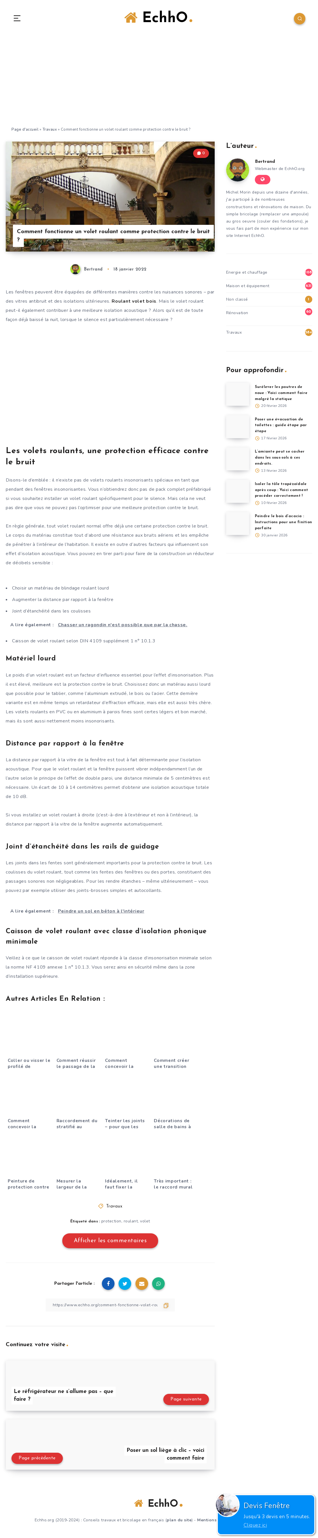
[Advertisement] (159, 83)
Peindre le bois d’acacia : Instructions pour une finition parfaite (283, 522)
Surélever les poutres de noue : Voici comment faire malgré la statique (281, 393)
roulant (131, 1221)
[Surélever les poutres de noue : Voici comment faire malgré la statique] (237, 394)
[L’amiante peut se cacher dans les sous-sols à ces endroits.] (237, 458)
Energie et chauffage (246, 272)
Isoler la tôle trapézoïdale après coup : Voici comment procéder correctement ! (281, 490)
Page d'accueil (24, 129)
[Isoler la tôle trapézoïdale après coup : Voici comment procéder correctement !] (237, 491)
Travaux (49, 129)
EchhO (158, 18)
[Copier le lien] (110, 1305)
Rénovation (237, 313)
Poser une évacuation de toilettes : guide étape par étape (281, 425)
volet (145, 1221)
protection (111, 1221)
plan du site (179, 1520)
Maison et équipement (247, 286)
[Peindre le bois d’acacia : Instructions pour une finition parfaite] (237, 523)
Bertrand (265, 161)
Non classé (237, 299)
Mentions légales (215, 1520)
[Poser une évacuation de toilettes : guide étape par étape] (237, 426)
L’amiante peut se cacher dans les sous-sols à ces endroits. (280, 457)
